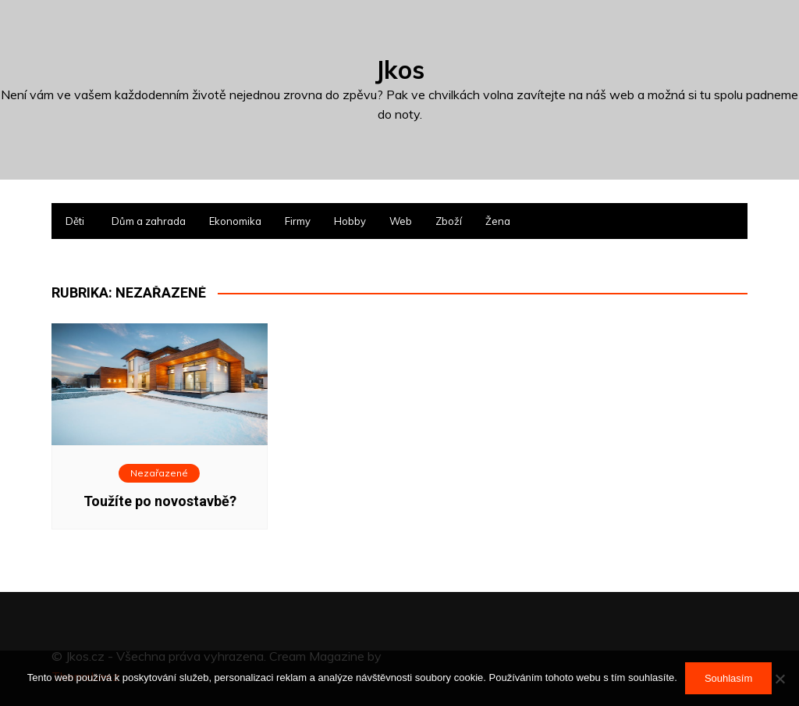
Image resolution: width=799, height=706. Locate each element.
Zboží (448, 221)
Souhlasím (728, 678)
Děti (75, 221)
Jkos (399, 69)
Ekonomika (235, 221)
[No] (779, 678)
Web (400, 221)
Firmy (298, 221)
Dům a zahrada (149, 221)
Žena (497, 221)
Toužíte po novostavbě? (159, 501)
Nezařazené (159, 473)
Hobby (350, 221)
